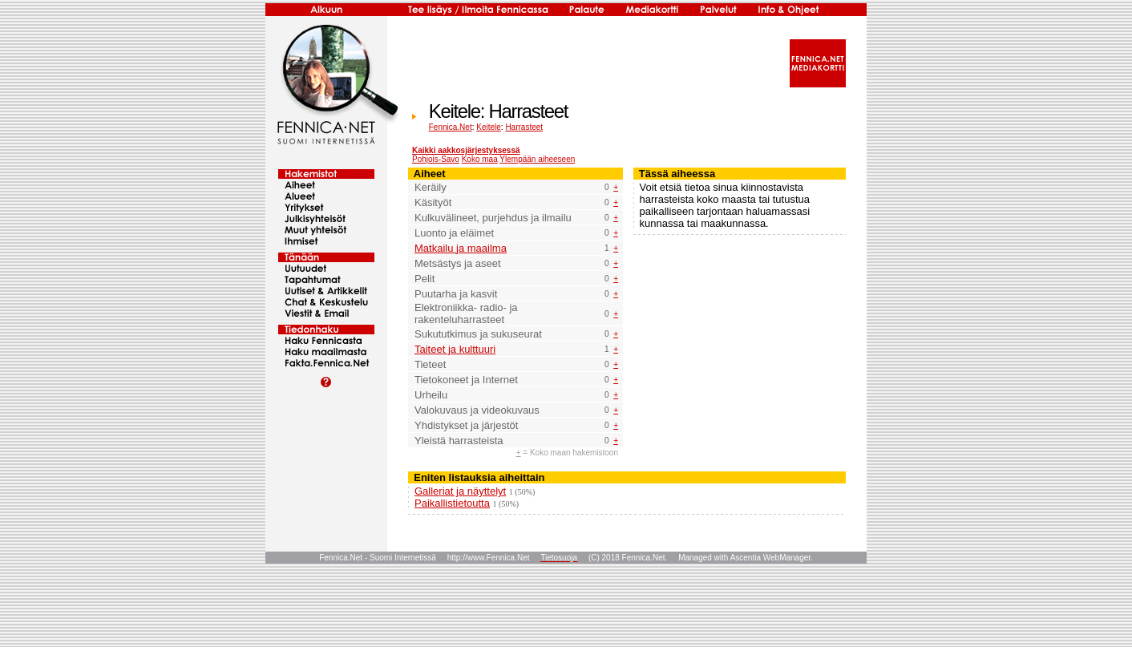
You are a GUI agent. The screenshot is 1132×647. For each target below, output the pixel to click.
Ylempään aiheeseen (537, 159)
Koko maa (480, 159)
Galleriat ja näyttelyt (460, 491)
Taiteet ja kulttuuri (454, 349)
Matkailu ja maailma (460, 248)
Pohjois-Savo (435, 159)
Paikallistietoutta (452, 503)
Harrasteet (524, 127)
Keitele (488, 127)
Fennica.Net (450, 127)
